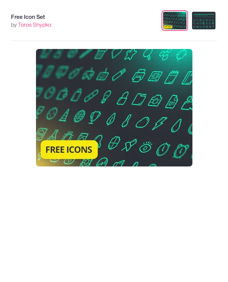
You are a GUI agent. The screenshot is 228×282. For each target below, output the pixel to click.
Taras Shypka (34, 24)
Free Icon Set (28, 16)
